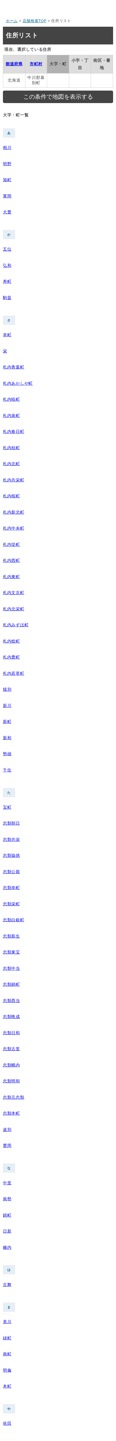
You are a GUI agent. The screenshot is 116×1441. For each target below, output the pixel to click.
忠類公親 (11, 871)
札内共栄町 (13, 480)
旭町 (7, 179)
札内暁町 (11, 399)
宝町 (7, 807)
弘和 (7, 265)
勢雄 (7, 753)
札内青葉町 (13, 367)
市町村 (36, 64)
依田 (7, 1423)
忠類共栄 (11, 839)
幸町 (7, 334)
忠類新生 (11, 936)
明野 (7, 163)
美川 (7, 1321)
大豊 (7, 212)
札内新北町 (13, 512)
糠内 (7, 1247)
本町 (7, 1386)
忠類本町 (11, 1113)
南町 (7, 1354)
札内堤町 (11, 544)
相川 (7, 147)
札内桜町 (11, 496)
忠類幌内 (11, 1065)
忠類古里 (11, 1048)
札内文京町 (13, 592)
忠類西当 (11, 1000)
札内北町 (11, 463)
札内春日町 (13, 431)
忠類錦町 (11, 984)
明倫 (7, 1370)
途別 (7, 1129)
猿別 (7, 689)
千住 (7, 770)
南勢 (7, 1199)
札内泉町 (11, 415)
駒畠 (7, 297)
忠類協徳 (11, 855)
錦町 (7, 1215)
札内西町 (11, 560)
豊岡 (7, 1145)
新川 (7, 705)
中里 (7, 1183)
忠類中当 (11, 968)
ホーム (12, 21)
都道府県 (14, 64)
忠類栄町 (11, 904)
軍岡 (7, 196)
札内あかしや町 (18, 383)
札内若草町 (13, 673)
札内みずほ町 (15, 625)
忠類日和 (11, 1032)
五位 (7, 249)
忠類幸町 (11, 887)
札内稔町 (11, 641)
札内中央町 (13, 528)
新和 (7, 737)
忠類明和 (11, 1081)
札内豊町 (11, 657)
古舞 (7, 1284)
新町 (7, 721)
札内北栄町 (13, 609)
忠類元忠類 (13, 1097)
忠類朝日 (11, 823)
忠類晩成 (11, 1016)
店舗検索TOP (35, 21)
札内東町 (11, 576)
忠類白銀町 (13, 920)
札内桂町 (11, 447)
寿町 (7, 281)
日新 (7, 1231)
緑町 (7, 1338)
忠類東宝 (11, 952)
